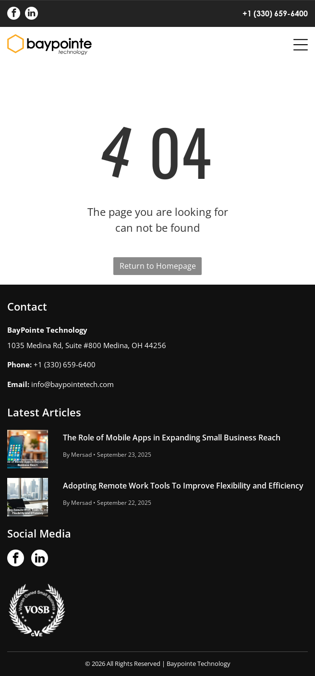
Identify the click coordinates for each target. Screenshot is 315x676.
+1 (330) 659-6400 (275, 13)
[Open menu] (300, 45)
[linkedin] (31, 14)
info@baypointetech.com (72, 384)
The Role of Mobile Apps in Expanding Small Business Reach (171, 437)
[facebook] (13, 14)
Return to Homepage (158, 266)
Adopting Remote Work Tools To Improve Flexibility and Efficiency (183, 485)
